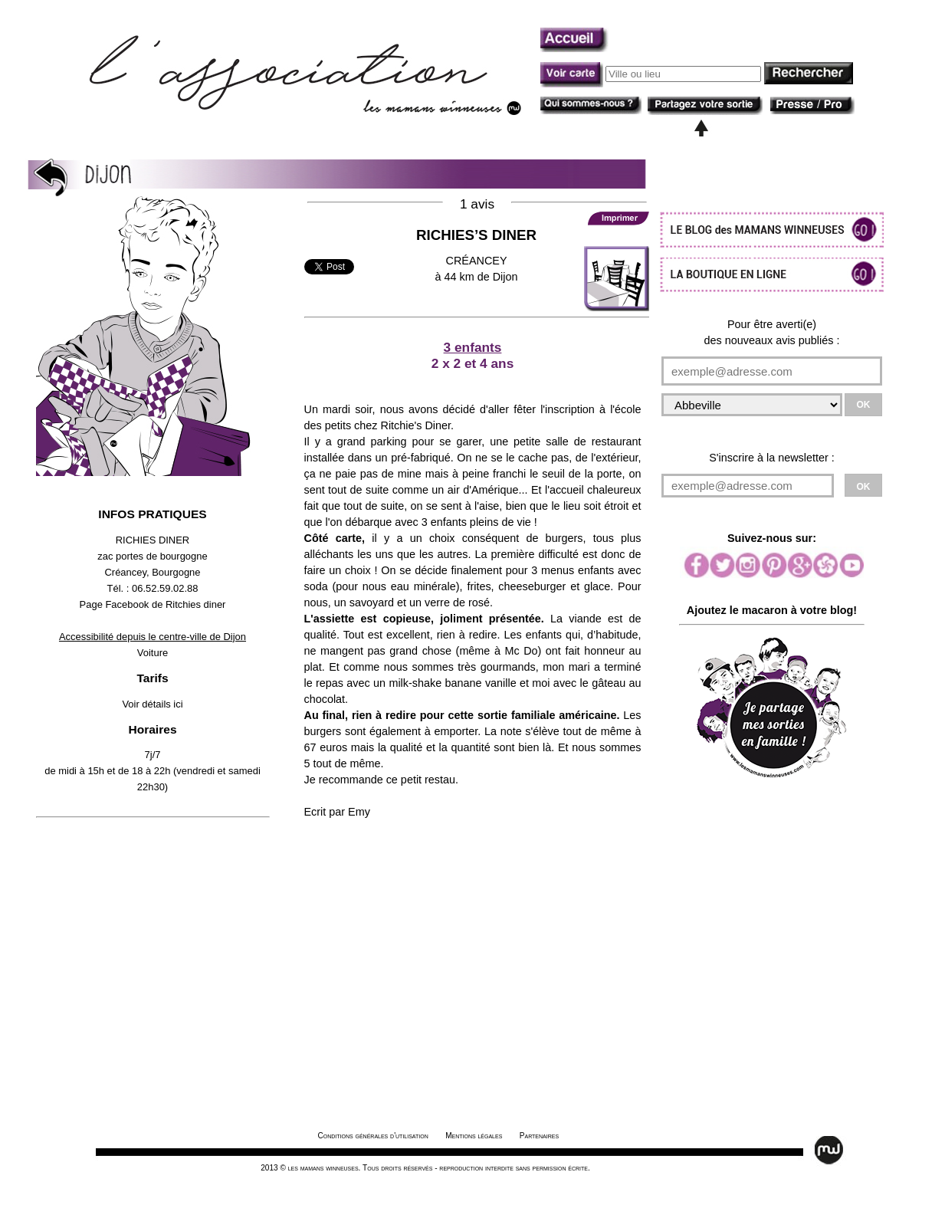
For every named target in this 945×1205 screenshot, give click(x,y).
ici (177, 704)
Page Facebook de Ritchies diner (153, 604)
